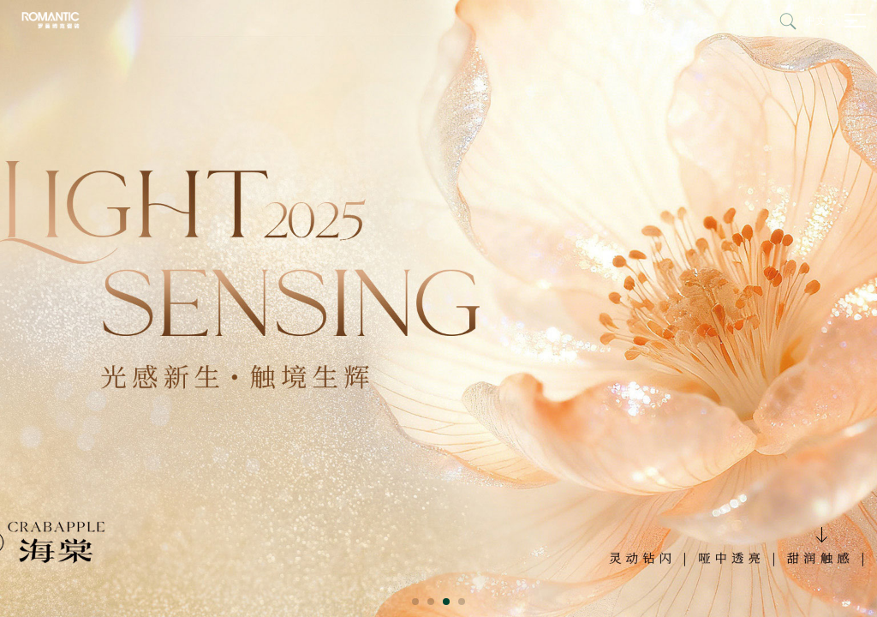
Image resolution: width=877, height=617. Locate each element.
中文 (815, 21)
